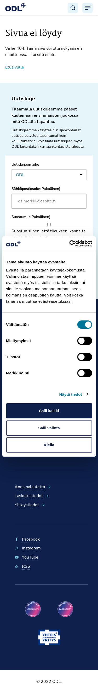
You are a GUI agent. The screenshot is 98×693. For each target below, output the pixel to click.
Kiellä (49, 445)
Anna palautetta (30, 487)
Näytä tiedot (70, 394)
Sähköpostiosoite (35, 188)
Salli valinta (49, 428)
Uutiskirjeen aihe (25, 164)
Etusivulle (14, 67)
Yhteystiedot (27, 505)
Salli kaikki (49, 411)
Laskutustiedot (29, 496)
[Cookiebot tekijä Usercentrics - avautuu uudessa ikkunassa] (70, 243)
